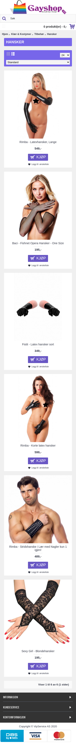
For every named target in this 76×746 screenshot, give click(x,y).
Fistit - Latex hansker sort (38, 344)
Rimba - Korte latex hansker (38, 445)
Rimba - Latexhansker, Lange (38, 142)
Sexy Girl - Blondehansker (38, 651)
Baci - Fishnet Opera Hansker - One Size (38, 243)
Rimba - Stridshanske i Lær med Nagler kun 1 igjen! (38, 548)
